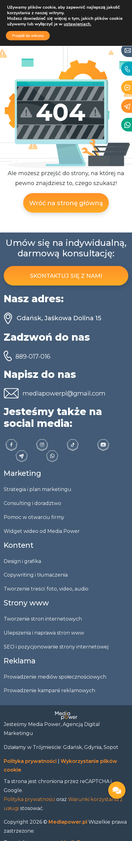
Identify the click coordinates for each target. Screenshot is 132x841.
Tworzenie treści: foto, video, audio (46, 589)
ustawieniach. (77, 24)
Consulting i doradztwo (32, 503)
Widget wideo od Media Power (42, 531)
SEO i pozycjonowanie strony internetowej (56, 647)
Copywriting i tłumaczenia (36, 575)
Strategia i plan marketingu (37, 489)
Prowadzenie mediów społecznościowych (55, 677)
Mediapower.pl (68, 822)
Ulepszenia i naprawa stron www (44, 633)
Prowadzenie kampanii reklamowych (49, 690)
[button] (117, 790)
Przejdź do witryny (28, 35)
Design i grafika (22, 561)
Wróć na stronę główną (66, 203)
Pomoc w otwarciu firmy (34, 517)
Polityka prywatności (31, 761)
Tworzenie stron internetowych (43, 619)
